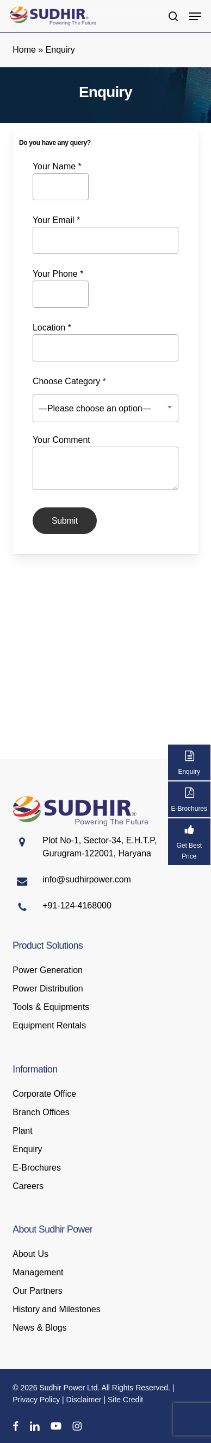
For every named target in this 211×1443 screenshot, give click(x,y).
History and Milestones (56, 1309)
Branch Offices (41, 1112)
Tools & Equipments (51, 1007)
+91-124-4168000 (76, 905)
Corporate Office (44, 1093)
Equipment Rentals (49, 1025)
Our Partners (37, 1290)
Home (24, 49)
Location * (105, 342)
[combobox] (105, 408)
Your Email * (105, 234)
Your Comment (105, 464)
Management (38, 1272)
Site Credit (125, 1399)
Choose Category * (105, 398)
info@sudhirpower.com (86, 879)
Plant (22, 1130)
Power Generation (48, 970)
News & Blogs (39, 1327)
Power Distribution (48, 988)
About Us (30, 1253)
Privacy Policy (36, 1399)
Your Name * (61, 181)
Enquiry (27, 1149)
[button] (195, 16)
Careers (28, 1186)
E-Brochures (37, 1167)
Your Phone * (61, 288)
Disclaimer (84, 1399)
